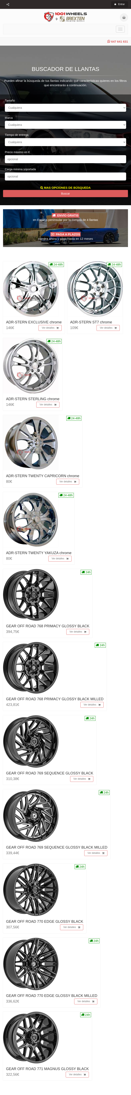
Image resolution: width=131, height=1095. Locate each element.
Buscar (65, 193)
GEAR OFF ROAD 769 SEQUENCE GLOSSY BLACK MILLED (56, 847)
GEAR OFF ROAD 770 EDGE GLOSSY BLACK (44, 922)
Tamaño (10, 100)
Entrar (119, 4)
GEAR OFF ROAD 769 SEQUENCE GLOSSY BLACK (49, 773)
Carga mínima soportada (20, 169)
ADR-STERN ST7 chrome (91, 322)
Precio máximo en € (17, 152)
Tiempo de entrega (16, 134)
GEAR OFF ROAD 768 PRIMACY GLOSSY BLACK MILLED (55, 699)
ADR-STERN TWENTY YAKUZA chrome (39, 553)
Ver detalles (50, 328)
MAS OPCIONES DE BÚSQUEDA (65, 187)
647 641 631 (117, 41)
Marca (9, 117)
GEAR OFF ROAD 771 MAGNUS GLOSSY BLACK (47, 1069)
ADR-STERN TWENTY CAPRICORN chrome (42, 476)
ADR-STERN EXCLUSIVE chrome (34, 322)
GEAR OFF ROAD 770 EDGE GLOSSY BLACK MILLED (51, 996)
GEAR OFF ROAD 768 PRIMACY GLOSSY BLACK (47, 626)
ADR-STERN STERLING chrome (32, 399)
